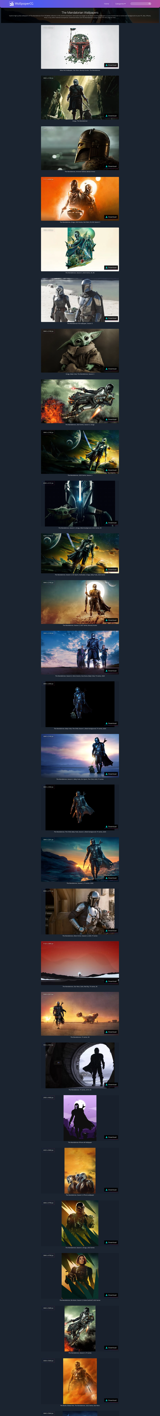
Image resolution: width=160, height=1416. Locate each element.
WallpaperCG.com (21, 3)
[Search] (139, 3)
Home (106, 4)
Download (112, 65)
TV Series (47, 16)
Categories (120, 4)
